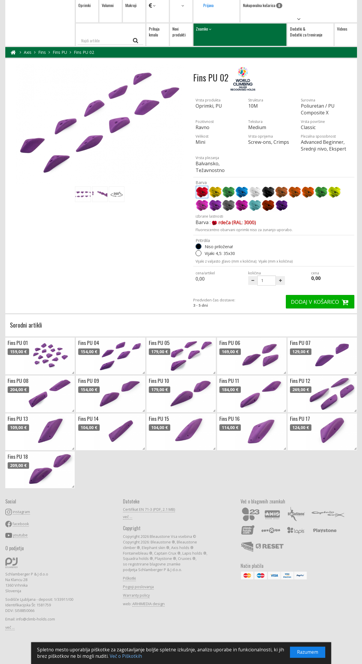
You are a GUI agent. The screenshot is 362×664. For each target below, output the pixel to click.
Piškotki (129, 578)
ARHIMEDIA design (148, 603)
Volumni (108, 5)
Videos (342, 29)
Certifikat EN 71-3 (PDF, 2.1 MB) (149, 509)
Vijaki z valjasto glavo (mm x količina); (226, 261)
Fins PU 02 (84, 52)
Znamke (240, 35)
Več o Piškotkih (126, 656)
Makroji (130, 5)
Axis (27, 52)
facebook (21, 523)
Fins (42, 52)
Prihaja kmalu (154, 32)
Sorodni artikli (26, 324)
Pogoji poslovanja (138, 586)
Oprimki (84, 5)
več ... (10, 627)
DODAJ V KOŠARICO (320, 301)
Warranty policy (136, 595)
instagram (21, 511)
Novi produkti (179, 32)
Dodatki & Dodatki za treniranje (306, 32)
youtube (20, 535)
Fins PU (60, 52)
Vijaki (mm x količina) (275, 261)
